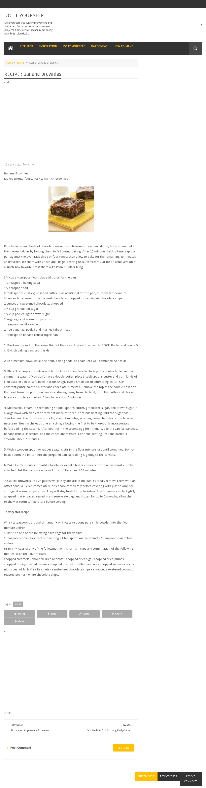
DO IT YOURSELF (23, 15)
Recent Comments (192, 72)
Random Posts (152, 70)
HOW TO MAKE (123, 46)
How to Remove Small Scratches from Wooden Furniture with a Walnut (177, 172)
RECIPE (20, 62)
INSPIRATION (48, 46)
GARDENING (99, 46)
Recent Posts (172, 70)
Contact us (192, 769)
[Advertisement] (69, 123)
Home (9, 62)
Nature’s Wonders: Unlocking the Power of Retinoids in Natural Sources (180, 126)
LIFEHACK (26, 46)
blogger (119, 740)
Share (42, 613)
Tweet (16, 613)
